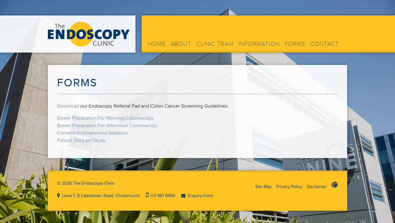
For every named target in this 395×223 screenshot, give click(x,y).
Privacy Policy (289, 186)
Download (68, 106)
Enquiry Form (200, 195)
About (181, 44)
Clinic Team (215, 44)
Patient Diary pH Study (81, 140)
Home (157, 44)
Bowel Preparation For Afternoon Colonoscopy (107, 125)
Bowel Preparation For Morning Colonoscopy (105, 118)
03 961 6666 (163, 195)
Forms (295, 44)
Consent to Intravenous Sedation (92, 133)
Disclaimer (316, 186)
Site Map (263, 186)
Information (259, 44)
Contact (324, 44)
